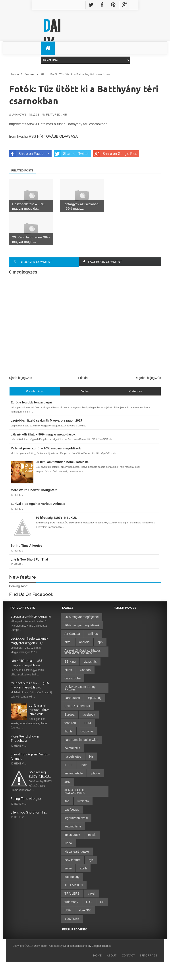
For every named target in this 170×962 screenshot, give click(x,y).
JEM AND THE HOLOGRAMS (74, 791)
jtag (67, 801)
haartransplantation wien (81, 739)
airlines (93, 633)
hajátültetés (72, 748)
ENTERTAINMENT (77, 706)
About (111, 955)
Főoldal (83, 378)
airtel (67, 642)
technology (71, 876)
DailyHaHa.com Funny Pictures (79, 688)
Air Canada (72, 633)
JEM (67, 781)
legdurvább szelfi (76, 818)
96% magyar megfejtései (81, 617)
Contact (128, 955)
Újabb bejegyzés (20, 378)
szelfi (83, 868)
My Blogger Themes (99, 945)
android (84, 642)
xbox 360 (85, 910)
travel (91, 893)
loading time (72, 826)
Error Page (148, 955)
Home (97, 955)
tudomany (71, 902)
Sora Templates (72, 945)
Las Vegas (71, 809)
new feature (72, 860)
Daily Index (41, 945)
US (102, 902)
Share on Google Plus (115, 153)
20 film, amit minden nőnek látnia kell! (39, 710)
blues (68, 670)
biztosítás (90, 661)
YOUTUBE (71, 918)
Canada (85, 670)
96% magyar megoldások (81, 625)
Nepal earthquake (76, 851)
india (84, 765)
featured (53, 114)
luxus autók (72, 835)
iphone (95, 773)
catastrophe (72, 678)
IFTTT (68, 765)
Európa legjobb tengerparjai (31, 616)
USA (67, 910)
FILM (87, 723)
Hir (64, 114)
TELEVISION (73, 885)
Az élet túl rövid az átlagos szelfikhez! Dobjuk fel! (82, 652)
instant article (73, 773)
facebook (88, 714)
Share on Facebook (29, 153)
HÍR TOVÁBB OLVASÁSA (57, 136)
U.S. (89, 902)
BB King (70, 661)
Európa (69, 714)
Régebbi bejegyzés (148, 378)
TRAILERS (71, 893)
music (92, 835)
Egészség (94, 698)
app (99, 642)
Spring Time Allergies (26, 798)
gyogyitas (87, 731)
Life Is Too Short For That (28, 812)
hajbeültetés (72, 756)
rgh (91, 860)
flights (68, 731)
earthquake (72, 698)
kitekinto (83, 801)
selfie (68, 868)
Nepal (68, 843)
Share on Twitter (71, 153)
